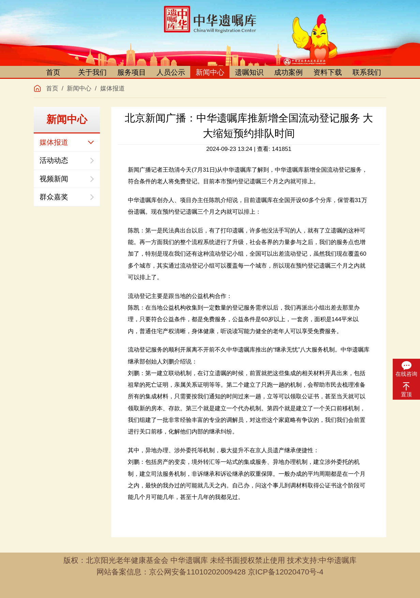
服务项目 (131, 72)
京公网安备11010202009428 (197, 572)
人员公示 (170, 72)
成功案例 (288, 72)
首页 (53, 72)
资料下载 (327, 72)
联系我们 (366, 72)
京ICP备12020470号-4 (286, 572)
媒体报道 (112, 88)
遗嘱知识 (249, 72)
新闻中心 (210, 72)
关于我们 (92, 72)
